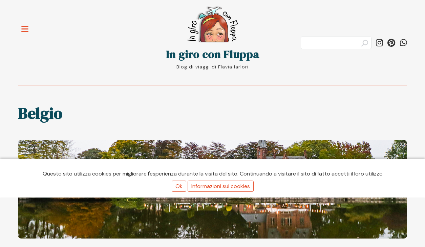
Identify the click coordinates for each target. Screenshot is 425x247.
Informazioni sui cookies (220, 186)
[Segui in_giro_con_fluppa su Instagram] (379, 43)
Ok (179, 186)
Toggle (28, 25)
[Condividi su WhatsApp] (403, 43)
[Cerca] (336, 43)
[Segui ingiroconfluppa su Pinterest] (391, 43)
